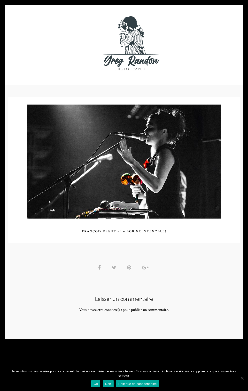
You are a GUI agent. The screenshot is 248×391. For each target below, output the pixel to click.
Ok (96, 384)
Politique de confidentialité (137, 384)
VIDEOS (62, 43)
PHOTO (38, 43)
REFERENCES (207, 43)
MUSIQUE (86, 43)
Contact (180, 43)
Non (108, 384)
